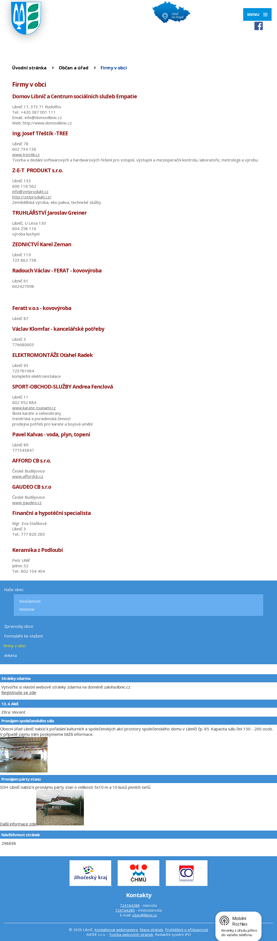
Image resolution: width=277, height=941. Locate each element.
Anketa (10, 655)
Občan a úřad (73, 68)
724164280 (125, 910)
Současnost (30, 601)
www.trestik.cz (26, 154)
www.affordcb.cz (27, 476)
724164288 (130, 905)
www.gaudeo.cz (27, 502)
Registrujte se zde (18, 692)
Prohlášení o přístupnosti (186, 929)
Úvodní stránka (29, 68)
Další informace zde (18, 824)
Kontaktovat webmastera (116, 929)
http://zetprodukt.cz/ (31, 197)
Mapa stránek (151, 929)
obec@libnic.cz (144, 915)
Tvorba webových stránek (131, 934)
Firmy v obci (14, 645)
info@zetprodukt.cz (30, 191)
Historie (26, 609)
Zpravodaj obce (18, 626)
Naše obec (14, 589)
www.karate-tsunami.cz (34, 407)
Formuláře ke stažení (23, 636)
